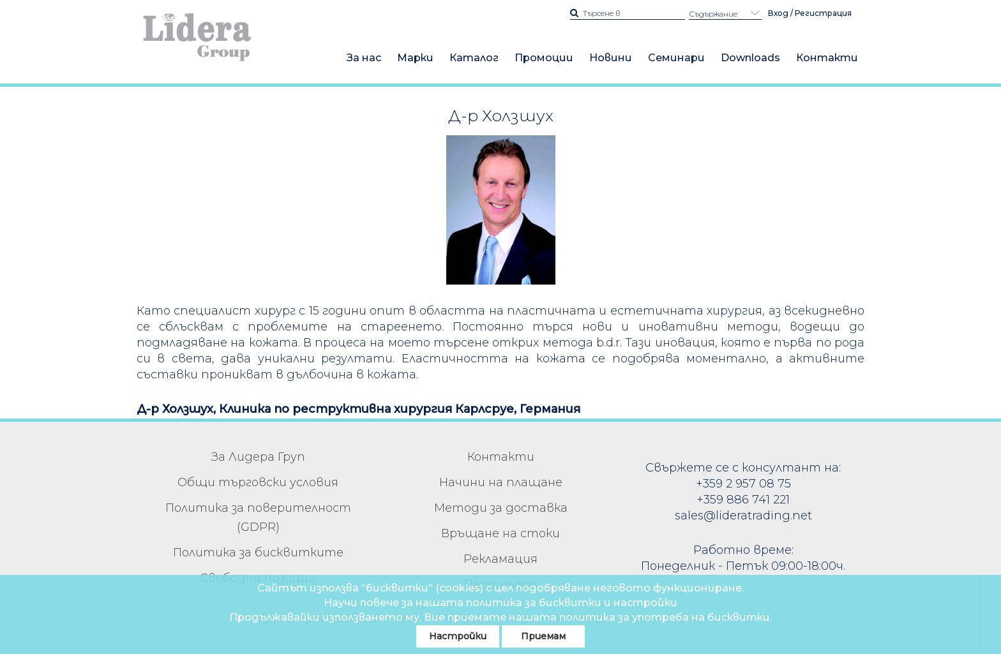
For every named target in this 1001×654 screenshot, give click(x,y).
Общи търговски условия (257, 482)
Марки (415, 58)
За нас (364, 58)
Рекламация (500, 559)
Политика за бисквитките (258, 553)
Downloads (750, 58)
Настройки (457, 636)
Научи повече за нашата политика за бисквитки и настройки (500, 603)
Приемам (543, 636)
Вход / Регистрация (810, 13)
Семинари (676, 58)
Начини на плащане (500, 482)
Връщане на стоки (500, 533)
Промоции (544, 58)
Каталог (474, 58)
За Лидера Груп (258, 457)
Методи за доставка (501, 508)
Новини (610, 58)
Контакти (827, 58)
